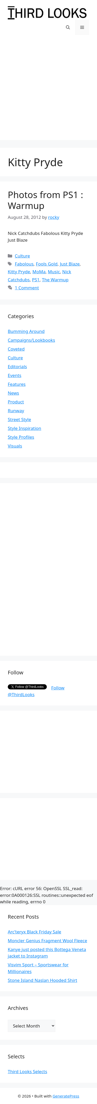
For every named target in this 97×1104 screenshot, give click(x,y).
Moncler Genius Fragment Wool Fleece (47, 941)
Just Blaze (69, 264)
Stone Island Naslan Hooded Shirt (42, 980)
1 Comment (27, 288)
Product (16, 402)
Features (17, 384)
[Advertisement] (48, 91)
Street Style (19, 419)
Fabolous (24, 264)
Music (54, 272)
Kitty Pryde (19, 272)
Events (14, 375)
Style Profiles (21, 437)
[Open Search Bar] (68, 27)
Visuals (15, 446)
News (13, 393)
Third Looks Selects (27, 1071)
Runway (16, 411)
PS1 (36, 280)
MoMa (39, 272)
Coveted (16, 349)
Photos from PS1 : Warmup (45, 200)
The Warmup (55, 280)
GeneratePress (66, 1096)
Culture (22, 256)
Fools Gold (47, 264)
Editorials (17, 366)
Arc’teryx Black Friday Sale (34, 932)
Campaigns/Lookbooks (31, 340)
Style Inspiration (24, 428)
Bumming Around (26, 331)
